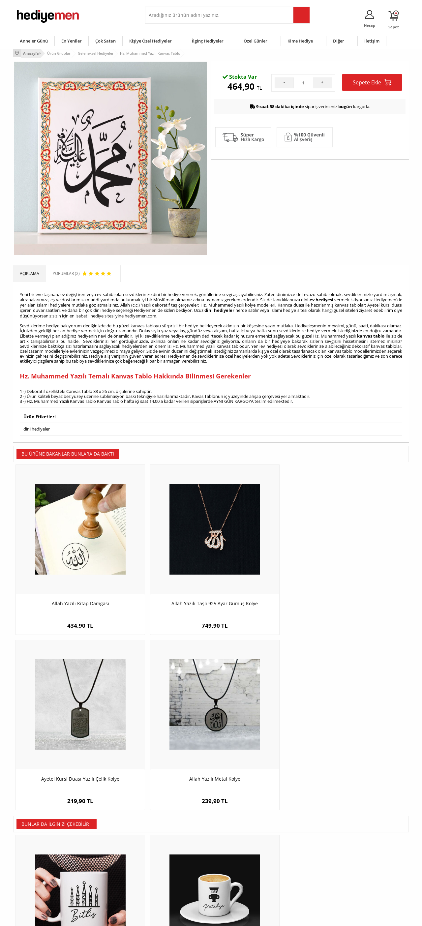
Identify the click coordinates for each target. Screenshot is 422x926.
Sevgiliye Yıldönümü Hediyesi (175, 889)
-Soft (176, 917)
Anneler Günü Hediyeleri (236, 870)
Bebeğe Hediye (294, 870)
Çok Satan (105, 41)
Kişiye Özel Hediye (99, 840)
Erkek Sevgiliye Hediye (169, 870)
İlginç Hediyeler (208, 41)
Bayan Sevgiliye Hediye (169, 879)
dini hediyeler (219, 308)
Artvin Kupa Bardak (260, 722)
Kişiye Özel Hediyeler (150, 41)
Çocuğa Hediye (294, 860)
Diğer (338, 41)
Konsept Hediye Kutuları (170, 840)
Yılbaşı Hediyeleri (230, 860)
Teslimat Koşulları (32, 840)
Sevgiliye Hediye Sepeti (169, 850)
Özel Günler (255, 41)
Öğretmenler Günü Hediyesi (240, 879)
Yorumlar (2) (396, 74)
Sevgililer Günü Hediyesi (236, 840)
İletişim (371, 41)
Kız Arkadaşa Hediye (101, 860)
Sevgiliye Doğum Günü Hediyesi (177, 860)
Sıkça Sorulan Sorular (36, 889)
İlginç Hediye (292, 889)
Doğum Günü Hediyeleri (236, 850)
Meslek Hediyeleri (98, 889)
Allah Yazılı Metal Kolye (359, 563)
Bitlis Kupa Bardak (63, 722)
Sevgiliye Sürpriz (97, 879)
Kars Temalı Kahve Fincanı (359, 722)
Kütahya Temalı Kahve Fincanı (162, 722)
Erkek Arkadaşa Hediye (103, 850)
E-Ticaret (191, 917)
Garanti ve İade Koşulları (38, 870)
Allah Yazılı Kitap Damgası (62, 563)
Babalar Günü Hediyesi (235, 889)
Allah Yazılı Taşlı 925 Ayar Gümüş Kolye (161, 566)
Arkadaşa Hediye (296, 879)
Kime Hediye (300, 41)
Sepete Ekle (372, 154)
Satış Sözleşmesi (31, 860)
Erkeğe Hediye (293, 840)
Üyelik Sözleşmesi (32, 850)
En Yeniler (71, 41)
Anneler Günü (34, 41)
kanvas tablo (371, 333)
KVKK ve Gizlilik (30, 879)
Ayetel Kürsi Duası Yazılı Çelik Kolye (261, 563)
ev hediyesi (321, 298)
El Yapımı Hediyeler (100, 870)
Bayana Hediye (294, 850)
